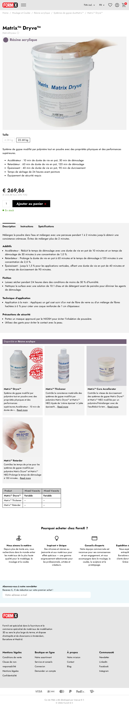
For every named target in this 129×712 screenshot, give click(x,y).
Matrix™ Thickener (13, 500)
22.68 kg (23, 140)
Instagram (104, 671)
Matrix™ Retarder (12, 505)
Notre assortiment (43, 657)
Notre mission (73, 657)
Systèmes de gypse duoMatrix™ (69, 12)
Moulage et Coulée (21, 12)
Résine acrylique (42, 12)
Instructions (26, 226)
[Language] (102, 5)
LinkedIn (103, 661)
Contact (70, 661)
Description (9, 226)
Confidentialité (10, 675)
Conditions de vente (12, 657)
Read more (22, 410)
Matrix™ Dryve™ (95, 12)
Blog (69, 666)
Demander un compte (45, 671)
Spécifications (46, 226)
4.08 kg (8, 140)
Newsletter (104, 657)
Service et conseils (43, 661)
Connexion (40, 666)
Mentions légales (10, 671)
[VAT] (89, 5)
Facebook (104, 666)
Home (5, 12)
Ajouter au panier (29, 203)
